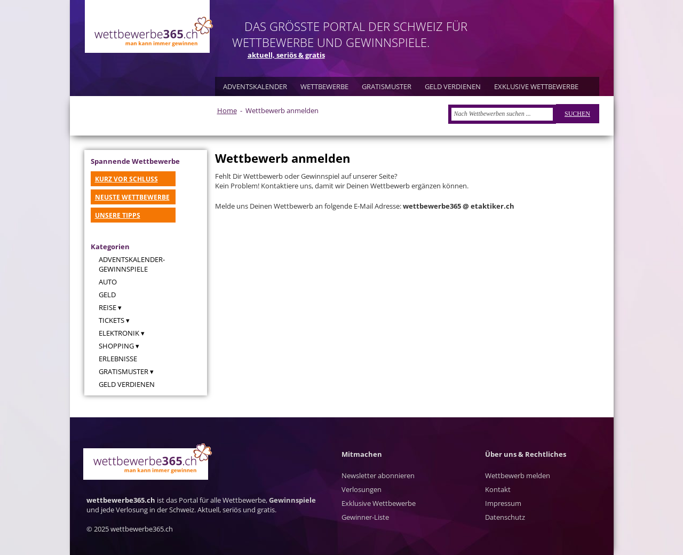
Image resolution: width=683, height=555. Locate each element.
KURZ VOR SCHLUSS (126, 179)
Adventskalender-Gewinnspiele (132, 264)
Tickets (111, 320)
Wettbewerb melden (517, 475)
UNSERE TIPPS (117, 215)
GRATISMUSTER (386, 86)
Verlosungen (362, 489)
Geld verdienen (127, 384)
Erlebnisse (118, 358)
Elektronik (119, 333)
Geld (107, 294)
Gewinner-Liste (365, 517)
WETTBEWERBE (324, 86)
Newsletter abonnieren (378, 475)
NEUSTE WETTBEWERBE (132, 197)
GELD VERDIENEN (453, 86)
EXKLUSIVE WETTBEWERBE (536, 86)
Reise (107, 307)
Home (227, 110)
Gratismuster (123, 371)
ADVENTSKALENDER (255, 86)
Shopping (116, 346)
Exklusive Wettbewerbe (379, 503)
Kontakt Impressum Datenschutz (505, 503)
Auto (108, 282)
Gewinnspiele (292, 500)
